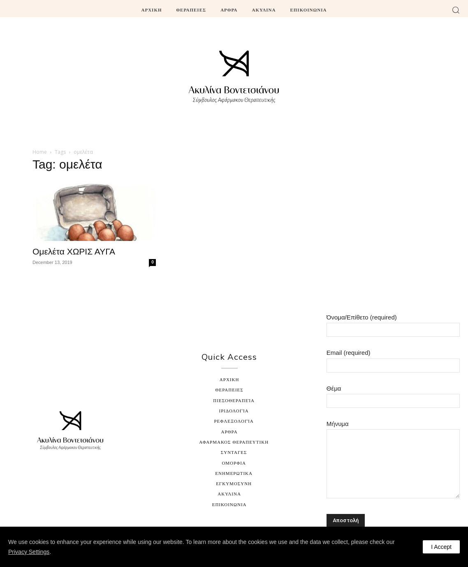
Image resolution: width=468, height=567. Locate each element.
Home (39, 151)
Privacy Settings (28, 551)
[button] (455, 9)
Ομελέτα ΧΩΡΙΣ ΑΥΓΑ (73, 251)
